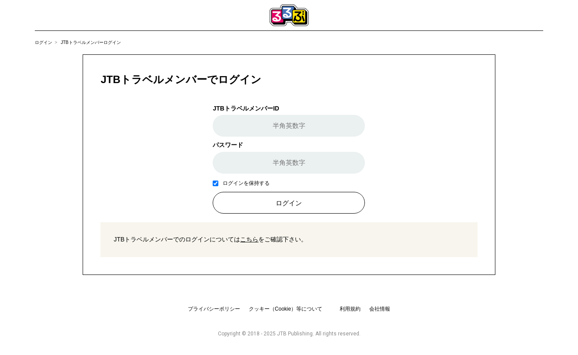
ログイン (43, 42)
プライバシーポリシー (214, 309)
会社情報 (379, 309)
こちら (249, 239)
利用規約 (350, 309)
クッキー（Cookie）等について (285, 309)
